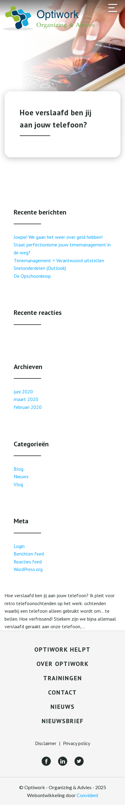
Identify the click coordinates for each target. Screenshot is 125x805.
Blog (18, 469)
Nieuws (21, 476)
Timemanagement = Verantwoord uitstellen (59, 260)
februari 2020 (28, 407)
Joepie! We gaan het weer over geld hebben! (58, 237)
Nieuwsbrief (63, 721)
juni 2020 (23, 392)
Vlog (18, 484)
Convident (87, 795)
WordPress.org (28, 569)
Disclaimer (45, 743)
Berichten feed (29, 554)
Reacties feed (28, 562)
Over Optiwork (62, 664)
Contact (62, 692)
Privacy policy (76, 743)
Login (19, 546)
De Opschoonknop (32, 276)
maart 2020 (26, 399)
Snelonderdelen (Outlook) (40, 268)
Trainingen (62, 678)
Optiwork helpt (62, 649)
